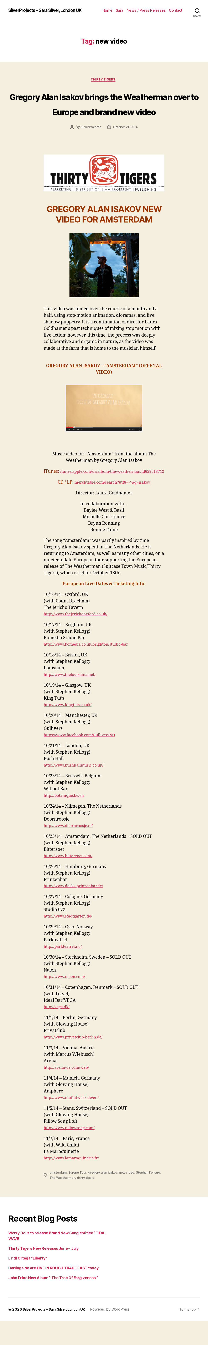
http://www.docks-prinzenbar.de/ (78, 910)
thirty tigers (87, 1201)
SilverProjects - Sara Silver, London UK (47, 11)
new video (129, 1196)
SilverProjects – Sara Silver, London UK (57, 1333)
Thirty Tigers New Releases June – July (43, 1272)
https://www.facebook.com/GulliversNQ (84, 759)
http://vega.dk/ (58, 1031)
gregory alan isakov (104, 1196)
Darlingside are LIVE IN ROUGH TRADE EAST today (53, 1292)
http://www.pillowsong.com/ (73, 1152)
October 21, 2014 (125, 145)
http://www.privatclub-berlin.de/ (77, 1061)
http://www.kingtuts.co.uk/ (71, 729)
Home (124, 8)
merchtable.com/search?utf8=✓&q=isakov (112, 506)
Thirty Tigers (104, 82)
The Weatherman (63, 1201)
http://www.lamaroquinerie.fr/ (75, 1182)
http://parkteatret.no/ (65, 970)
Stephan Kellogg (150, 1196)
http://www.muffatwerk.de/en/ (75, 1122)
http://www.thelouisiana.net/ (73, 698)
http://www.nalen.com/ (67, 1001)
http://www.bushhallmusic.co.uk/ (78, 789)
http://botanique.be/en (67, 819)
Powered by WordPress (117, 1333)
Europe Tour (78, 1196)
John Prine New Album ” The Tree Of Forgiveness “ (53, 1302)
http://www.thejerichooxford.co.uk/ (80, 638)
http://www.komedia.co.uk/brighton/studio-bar (92, 668)
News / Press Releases (162, 8)
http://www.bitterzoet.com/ (71, 880)
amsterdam (58, 1196)
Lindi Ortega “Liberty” (27, 1282)
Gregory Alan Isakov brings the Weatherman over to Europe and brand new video (104, 113)
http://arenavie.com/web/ (69, 1091)
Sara (136, 8)
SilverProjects (89, 145)
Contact (175, 14)
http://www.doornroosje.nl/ (72, 850)
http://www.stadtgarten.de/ (71, 940)
